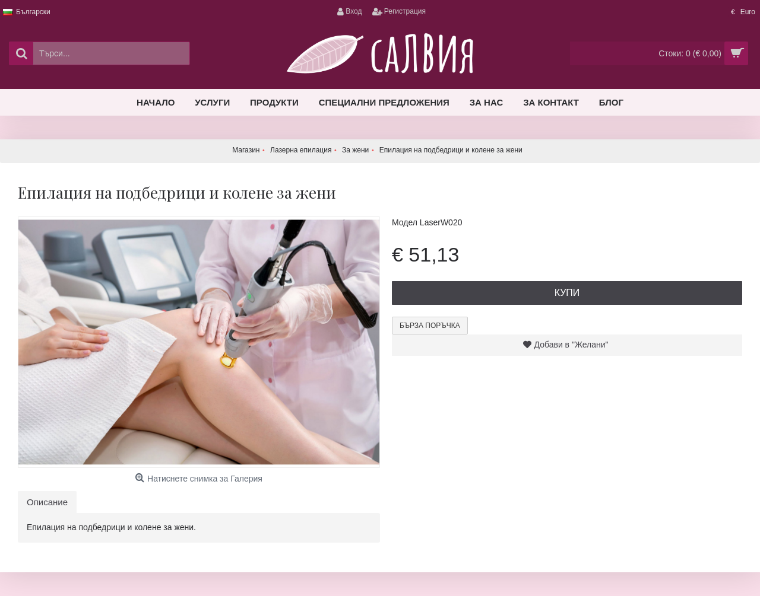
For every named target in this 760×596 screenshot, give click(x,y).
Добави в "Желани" (571, 344)
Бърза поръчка (430, 325)
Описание (47, 502)
